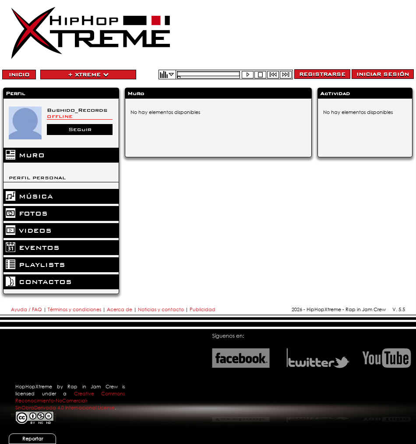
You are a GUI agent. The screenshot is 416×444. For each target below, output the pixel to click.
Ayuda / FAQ (27, 309)
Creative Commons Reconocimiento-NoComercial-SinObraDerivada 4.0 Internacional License (70, 400)
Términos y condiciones (74, 309)
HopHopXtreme (33, 386)
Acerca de (119, 309)
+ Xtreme (88, 74)
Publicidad (202, 309)
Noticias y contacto (161, 309)
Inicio (19, 74)
